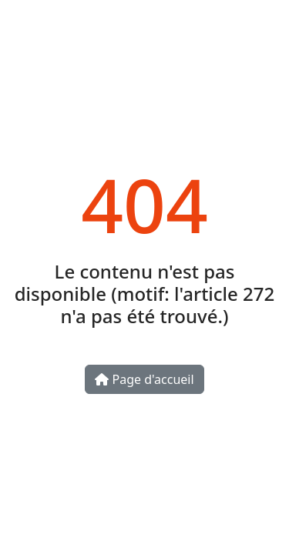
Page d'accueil (144, 379)
